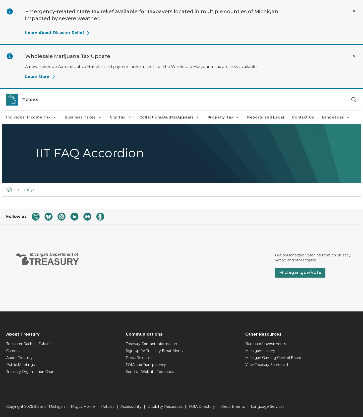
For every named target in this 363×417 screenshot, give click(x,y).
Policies (107, 406)
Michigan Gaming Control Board (273, 358)
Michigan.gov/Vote (300, 272)
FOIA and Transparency (146, 364)
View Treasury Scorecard (266, 364)
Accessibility (131, 406)
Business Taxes (83, 117)
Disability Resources (165, 406)
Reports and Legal (265, 117)
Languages (336, 117)
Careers (12, 351)
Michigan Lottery (260, 351)
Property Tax (224, 117)
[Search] (354, 100)
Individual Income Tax (31, 117)
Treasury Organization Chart (30, 371)
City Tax (121, 117)
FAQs (29, 190)
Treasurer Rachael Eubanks (29, 344)
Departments (233, 406)
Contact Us (303, 117)
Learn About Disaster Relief (57, 32)
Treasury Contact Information (151, 344)
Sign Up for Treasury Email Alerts (154, 351)
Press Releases (139, 358)
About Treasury (19, 358)
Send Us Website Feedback (150, 371)
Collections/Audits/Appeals (169, 117)
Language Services (267, 406)
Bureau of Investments (265, 344)
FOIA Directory (202, 406)
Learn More (40, 76)
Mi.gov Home (83, 406)
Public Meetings (20, 364)
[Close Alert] (354, 11)
